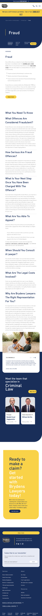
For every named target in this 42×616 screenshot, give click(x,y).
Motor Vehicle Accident (7, 574)
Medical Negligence (6, 580)
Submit (33, 561)
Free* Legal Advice (25, 580)
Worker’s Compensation (8, 582)
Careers (23, 585)
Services (5, 571)
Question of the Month (26, 597)
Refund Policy (16, 614)
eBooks (22, 592)
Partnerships (24, 577)
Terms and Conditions (10, 614)
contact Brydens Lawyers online (16, 243)
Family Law (4, 587)
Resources (24, 589)
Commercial (5, 595)
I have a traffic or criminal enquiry (12, 20)
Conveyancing (5, 598)
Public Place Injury (6, 577)
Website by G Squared (35, 614)
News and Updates (25, 595)
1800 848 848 (23, 1)
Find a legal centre (10, 606)
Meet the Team (33, 391)
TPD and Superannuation (8, 585)
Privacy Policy (3, 614)
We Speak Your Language (27, 582)
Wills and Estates (6, 590)
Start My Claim (14, 511)
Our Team (23, 574)
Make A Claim (34, 43)
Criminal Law (23, 20)
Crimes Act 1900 (28, 64)
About (22, 571)
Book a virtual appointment (12, 602)
